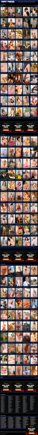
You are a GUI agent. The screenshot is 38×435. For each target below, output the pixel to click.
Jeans (17, 402)
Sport (31, 398)
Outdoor (25, 402)
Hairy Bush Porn (18, 418)
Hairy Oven (25, 425)
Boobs (2, 410)
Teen (31, 406)
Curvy (10, 403)
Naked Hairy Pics (3, 427)
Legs (17, 404)
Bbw (2, 402)
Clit (9, 400)
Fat (9, 407)
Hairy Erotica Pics (11, 418)
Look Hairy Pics (26, 417)
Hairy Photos (32, 425)
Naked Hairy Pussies (11, 421)
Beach (2, 403)
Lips (16, 406)
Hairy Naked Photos (18, 427)
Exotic (10, 406)
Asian (2, 398)
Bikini (2, 408)
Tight (31, 407)
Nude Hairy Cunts (3, 420)
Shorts (24, 411)
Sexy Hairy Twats (11, 422)
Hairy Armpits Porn (18, 422)
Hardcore (17, 399)
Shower (25, 412)
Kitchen (17, 403)
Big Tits (3, 407)
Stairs (31, 400)
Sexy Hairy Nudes (26, 421)
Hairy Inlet (32, 420)
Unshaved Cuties (26, 426)
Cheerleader (10, 398)
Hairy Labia (32, 426)
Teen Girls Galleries (3, 425)
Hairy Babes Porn (11, 426)
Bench (2, 406)
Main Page (2, 377)
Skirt (31, 396)
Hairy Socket (32, 421)
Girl (9, 412)
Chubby (10, 399)
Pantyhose (25, 404)
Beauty (3, 404)
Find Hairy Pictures (18, 426)
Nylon (24, 400)
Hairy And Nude (33, 427)
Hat (16, 400)
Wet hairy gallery (18, 425)
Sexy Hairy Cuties (11, 425)
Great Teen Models (11, 417)
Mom (17, 411)
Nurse (24, 399)
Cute (9, 404)
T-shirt (32, 402)
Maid (17, 408)
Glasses (17, 396)
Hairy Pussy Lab (26, 418)
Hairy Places (17, 420)
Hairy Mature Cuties (33, 417)
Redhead (25, 408)
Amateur (3, 396)
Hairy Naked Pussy (18, 417)
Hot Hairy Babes (3, 418)
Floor (9, 411)
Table (31, 403)
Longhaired (17, 407)
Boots (2, 411)
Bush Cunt (25, 423)
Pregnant (25, 406)
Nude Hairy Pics (3, 422)
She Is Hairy (25, 420)
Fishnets (10, 410)
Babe (2, 400)
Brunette (10, 396)
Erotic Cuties (18, 423)
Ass (2, 399)
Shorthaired (25, 410)
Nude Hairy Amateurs (4, 426)
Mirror (17, 410)
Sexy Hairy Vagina (11, 420)
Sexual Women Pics (26, 427)
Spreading (32, 399)
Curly (9, 402)
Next (36, 377)
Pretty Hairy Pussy (11, 427)
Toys (31, 408)
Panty (24, 403)
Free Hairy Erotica (3, 417)
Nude (24, 398)
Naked (24, 396)
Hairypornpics (18, 421)
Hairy (17, 398)
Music (17, 412)
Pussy (24, 407)
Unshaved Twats (33, 422)
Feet (9, 408)
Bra (2, 412)
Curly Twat (32, 418)
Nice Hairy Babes (3, 421)
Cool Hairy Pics (26, 422)
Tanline (32, 404)
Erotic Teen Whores (3, 423)
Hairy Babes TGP (11, 423)
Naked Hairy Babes (33, 423)
